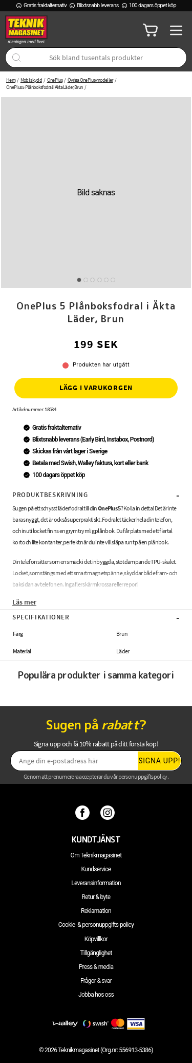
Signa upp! (159, 761)
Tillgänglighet (96, 953)
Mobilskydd (31, 80)
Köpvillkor (96, 939)
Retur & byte (96, 897)
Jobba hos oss (96, 994)
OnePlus (54, 80)
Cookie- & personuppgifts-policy (96, 924)
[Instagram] (108, 812)
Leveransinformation (96, 883)
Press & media (96, 966)
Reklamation (96, 910)
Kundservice (96, 869)
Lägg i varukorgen (96, 387)
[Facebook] (83, 812)
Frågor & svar (96, 980)
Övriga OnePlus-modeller (90, 80)
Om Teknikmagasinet (96, 855)
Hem (10, 80)
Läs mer (24, 602)
